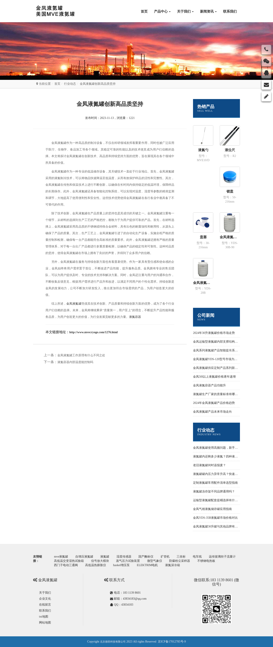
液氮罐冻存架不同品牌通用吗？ (214, 491)
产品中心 (162, 11)
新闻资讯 (208, 11)
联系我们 (230, 11)
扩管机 (165, 556)
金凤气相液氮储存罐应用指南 (212, 509)
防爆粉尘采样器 (179, 560)
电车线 (197, 556)
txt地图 (43, 616)
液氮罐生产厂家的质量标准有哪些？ (217, 394)
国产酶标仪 (145, 556)
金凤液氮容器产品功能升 (209, 385)
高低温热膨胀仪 (95, 565)
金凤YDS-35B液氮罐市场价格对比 (215, 517)
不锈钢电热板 (206, 560)
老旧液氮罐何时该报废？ (209, 465)
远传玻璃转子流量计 (222, 556)
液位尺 (230, 150)
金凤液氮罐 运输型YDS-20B (203, 283)
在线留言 (45, 604)
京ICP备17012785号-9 (172, 641)
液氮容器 (135, 316)
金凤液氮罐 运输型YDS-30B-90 (230, 237)
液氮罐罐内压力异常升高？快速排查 (217, 474)
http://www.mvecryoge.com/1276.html (93, 332)
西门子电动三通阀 (66, 565)
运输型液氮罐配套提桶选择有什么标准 (218, 500)
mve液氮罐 (61, 556)
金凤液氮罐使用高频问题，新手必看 (217, 447)
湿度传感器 (123, 556)
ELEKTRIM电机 (147, 565)
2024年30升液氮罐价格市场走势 (214, 332)
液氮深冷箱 (172, 565)
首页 (144, 11)
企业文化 (45, 598)
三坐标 (181, 556)
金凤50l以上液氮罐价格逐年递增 (214, 376)
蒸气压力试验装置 (128, 560)
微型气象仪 (154, 560)
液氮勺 (203, 150)
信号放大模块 (100, 560)
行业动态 (70, 83)
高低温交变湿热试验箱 (69, 560)
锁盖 (230, 191)
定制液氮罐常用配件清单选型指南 (215, 482)
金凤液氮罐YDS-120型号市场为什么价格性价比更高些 (228, 359)
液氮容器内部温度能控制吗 (75, 362)
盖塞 (203, 237)
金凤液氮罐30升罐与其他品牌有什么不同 (220, 526)
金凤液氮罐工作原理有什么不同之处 (81, 355)
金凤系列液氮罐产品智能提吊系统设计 (218, 350)
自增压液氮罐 (84, 556)
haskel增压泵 (121, 565)
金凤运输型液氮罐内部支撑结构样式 (217, 341)
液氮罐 (104, 556)
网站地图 (45, 622)
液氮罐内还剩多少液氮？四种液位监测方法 (221, 456)
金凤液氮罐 (73, 303)
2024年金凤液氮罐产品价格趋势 (214, 403)
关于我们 (185, 11)
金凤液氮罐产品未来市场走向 (212, 411)
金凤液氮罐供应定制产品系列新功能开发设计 (223, 368)
